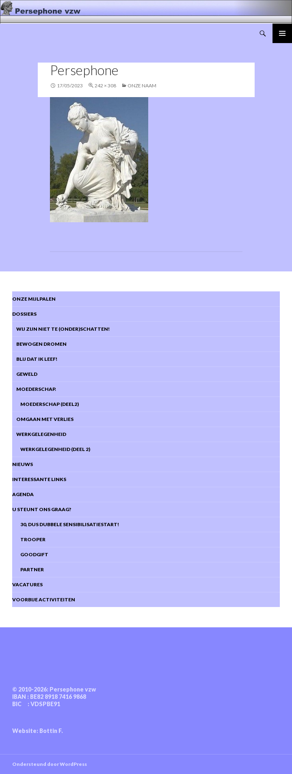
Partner (32, 569)
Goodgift (34, 554)
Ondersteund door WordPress (49, 764)
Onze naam (142, 85)
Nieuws (22, 464)
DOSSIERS (24, 314)
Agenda (23, 494)
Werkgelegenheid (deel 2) (55, 449)
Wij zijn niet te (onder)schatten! (61, 329)
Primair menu (282, 33)
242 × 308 (105, 85)
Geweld (24, 374)
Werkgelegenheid (39, 434)
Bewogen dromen (39, 344)
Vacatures (27, 584)
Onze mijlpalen (34, 299)
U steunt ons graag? (41, 509)
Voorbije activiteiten (43, 599)
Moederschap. (34, 389)
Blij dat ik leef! (34, 359)
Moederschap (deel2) (49, 404)
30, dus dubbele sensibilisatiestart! (69, 524)
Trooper (32, 539)
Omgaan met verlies (43, 419)
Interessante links (39, 479)
